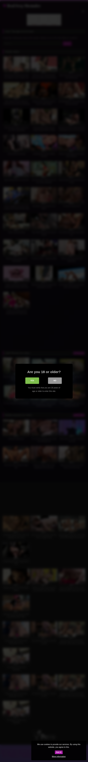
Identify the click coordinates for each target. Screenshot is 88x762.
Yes (32, 380)
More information (59, 757)
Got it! (58, 752)
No (55, 380)
